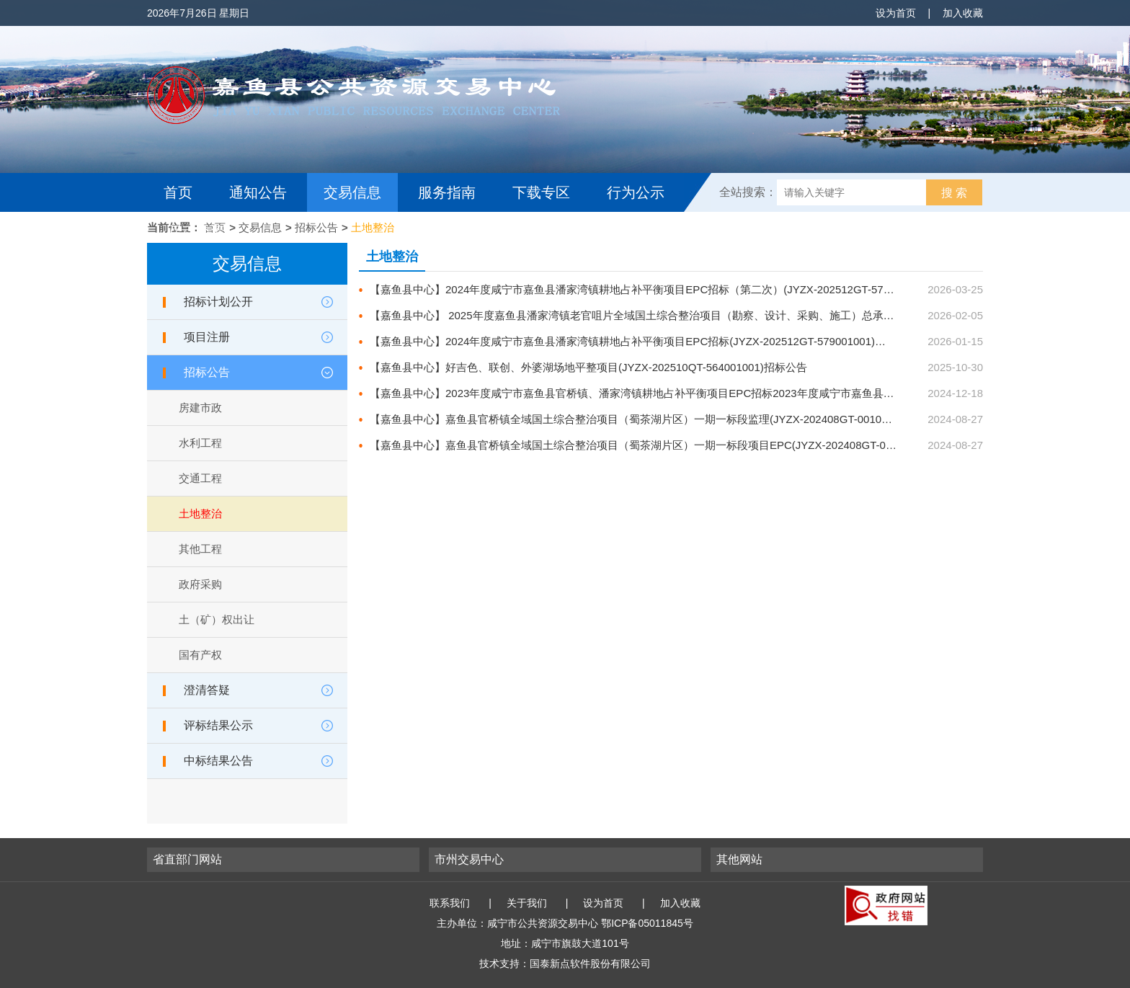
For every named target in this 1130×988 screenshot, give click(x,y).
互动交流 (196, 231)
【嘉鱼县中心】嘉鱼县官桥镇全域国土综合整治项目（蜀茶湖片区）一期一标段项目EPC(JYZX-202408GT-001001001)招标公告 (716, 445)
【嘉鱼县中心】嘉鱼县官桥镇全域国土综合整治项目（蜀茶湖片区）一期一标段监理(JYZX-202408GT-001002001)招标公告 (705, 419)
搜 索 (954, 193)
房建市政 (200, 407)
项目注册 (207, 337)
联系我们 (450, 903)
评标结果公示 (218, 725)
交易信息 (352, 192)
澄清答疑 (207, 690)
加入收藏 (963, 13)
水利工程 (200, 443)
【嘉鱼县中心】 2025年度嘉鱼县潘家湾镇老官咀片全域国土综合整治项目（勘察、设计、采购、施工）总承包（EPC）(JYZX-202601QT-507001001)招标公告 (748, 315)
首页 (178, 192)
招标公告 (316, 227)
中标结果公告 (218, 761)
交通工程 (200, 478)
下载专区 (541, 192)
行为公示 (635, 192)
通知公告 (258, 192)
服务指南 (447, 192)
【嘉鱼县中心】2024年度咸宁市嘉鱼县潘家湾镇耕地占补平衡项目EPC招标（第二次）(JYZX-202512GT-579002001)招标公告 (671, 289)
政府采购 (200, 584)
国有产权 (200, 655)
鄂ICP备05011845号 (647, 923)
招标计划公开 (218, 301)
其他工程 (200, 549)
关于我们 (527, 903)
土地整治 (372, 227)
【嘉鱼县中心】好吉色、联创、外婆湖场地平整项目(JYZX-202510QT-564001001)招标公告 (588, 367)
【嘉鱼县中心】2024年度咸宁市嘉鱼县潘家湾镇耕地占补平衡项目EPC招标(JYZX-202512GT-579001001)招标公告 (644, 341)
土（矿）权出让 (216, 619)
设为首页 (896, 13)
